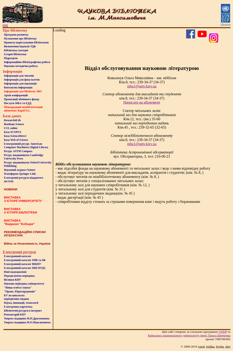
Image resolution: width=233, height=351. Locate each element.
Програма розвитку (16, 34)
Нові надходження (15, 271)
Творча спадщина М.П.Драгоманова (26, 318)
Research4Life (12, 120)
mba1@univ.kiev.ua (141, 86)
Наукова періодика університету (24, 283)
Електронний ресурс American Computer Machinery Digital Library (26, 145)
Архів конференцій (16, 95)
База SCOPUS (12, 132)
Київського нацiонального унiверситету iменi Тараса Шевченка (189, 335)
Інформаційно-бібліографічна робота (27, 62)
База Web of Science (16, 139)
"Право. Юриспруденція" (20, 291)
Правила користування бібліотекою (26, 42)
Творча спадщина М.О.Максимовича (27, 322)
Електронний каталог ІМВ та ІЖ (25, 260)
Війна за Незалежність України (27, 243)
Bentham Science (14, 124)
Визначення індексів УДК (20, 46)
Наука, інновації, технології (21, 302)
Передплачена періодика (19, 275)
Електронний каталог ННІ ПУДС (25, 268)
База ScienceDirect (15, 136)
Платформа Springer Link (20, 173)
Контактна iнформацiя (18, 87)
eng (5, 25)
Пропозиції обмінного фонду (21, 99)
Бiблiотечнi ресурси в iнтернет (23, 310)
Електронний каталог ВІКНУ (22, 264)
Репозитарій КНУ (15, 314)
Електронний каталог (17, 256)
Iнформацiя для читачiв (19, 75)
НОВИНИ (10, 189)
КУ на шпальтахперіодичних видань (16, 297)
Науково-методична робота (21, 66)
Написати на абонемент (141, 102)
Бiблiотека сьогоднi (16, 50)
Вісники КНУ (12, 279)
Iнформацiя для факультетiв (22, 79)
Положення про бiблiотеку (20, 38)
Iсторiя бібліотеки (15, 54)
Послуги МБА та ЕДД (17, 103)
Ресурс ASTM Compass (18, 151)
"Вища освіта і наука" (18, 287)
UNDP (223, 331)
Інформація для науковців (20, 83)
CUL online (11, 128)
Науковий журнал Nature (19, 169)
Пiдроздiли (11, 58)
